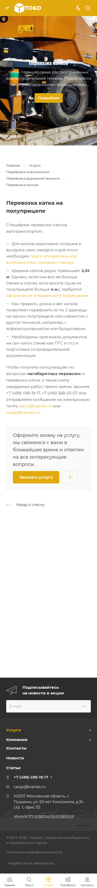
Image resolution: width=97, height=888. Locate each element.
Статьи (13, 767)
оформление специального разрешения (47, 295)
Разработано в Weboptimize (30, 863)
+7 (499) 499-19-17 (31, 777)
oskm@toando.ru (35, 405)
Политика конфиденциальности (34, 852)
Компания (16, 739)
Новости (15, 757)
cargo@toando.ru (23, 412)
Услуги (13, 730)
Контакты (16, 748)
